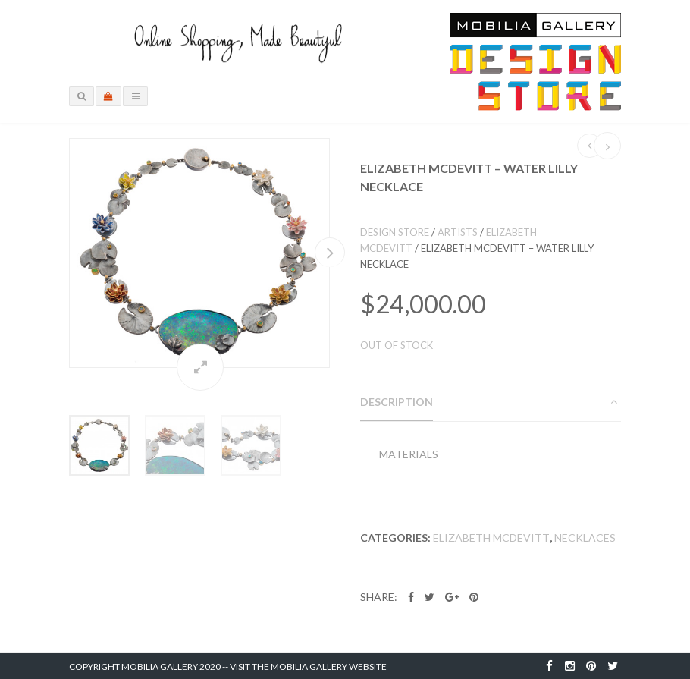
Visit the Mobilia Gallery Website (308, 666)
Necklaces (585, 537)
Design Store (394, 232)
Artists (458, 232)
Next (330, 252)
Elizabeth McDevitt (491, 537)
